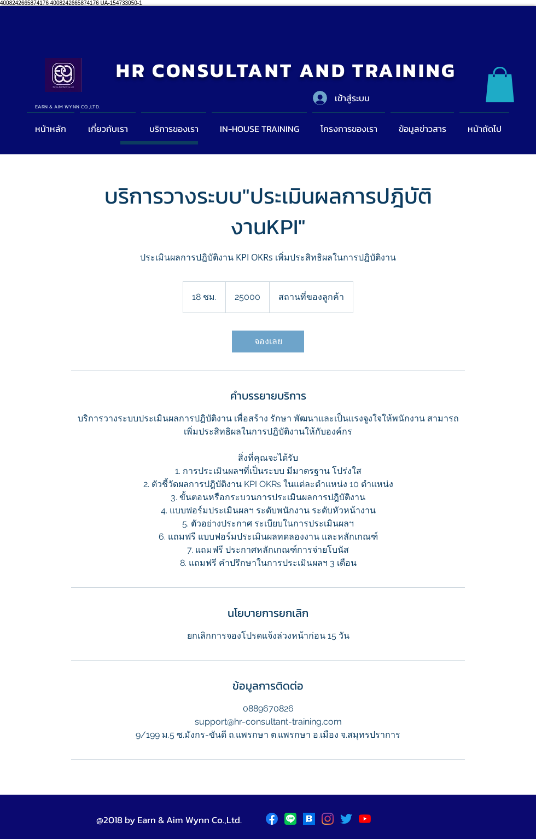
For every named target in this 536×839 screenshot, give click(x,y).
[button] (500, 84)
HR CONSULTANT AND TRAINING (286, 70)
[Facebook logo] (272, 819)
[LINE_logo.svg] (290, 819)
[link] (268, 341)
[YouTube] (365, 819)
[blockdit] (309, 819)
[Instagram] (328, 819)
